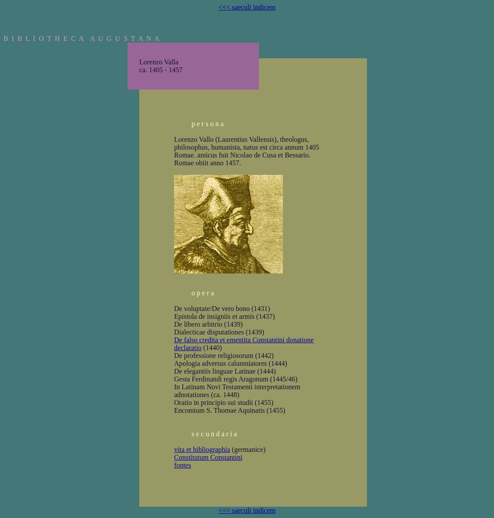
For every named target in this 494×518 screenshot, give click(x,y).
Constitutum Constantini (208, 457)
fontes (182, 465)
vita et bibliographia (202, 449)
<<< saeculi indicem (247, 7)
